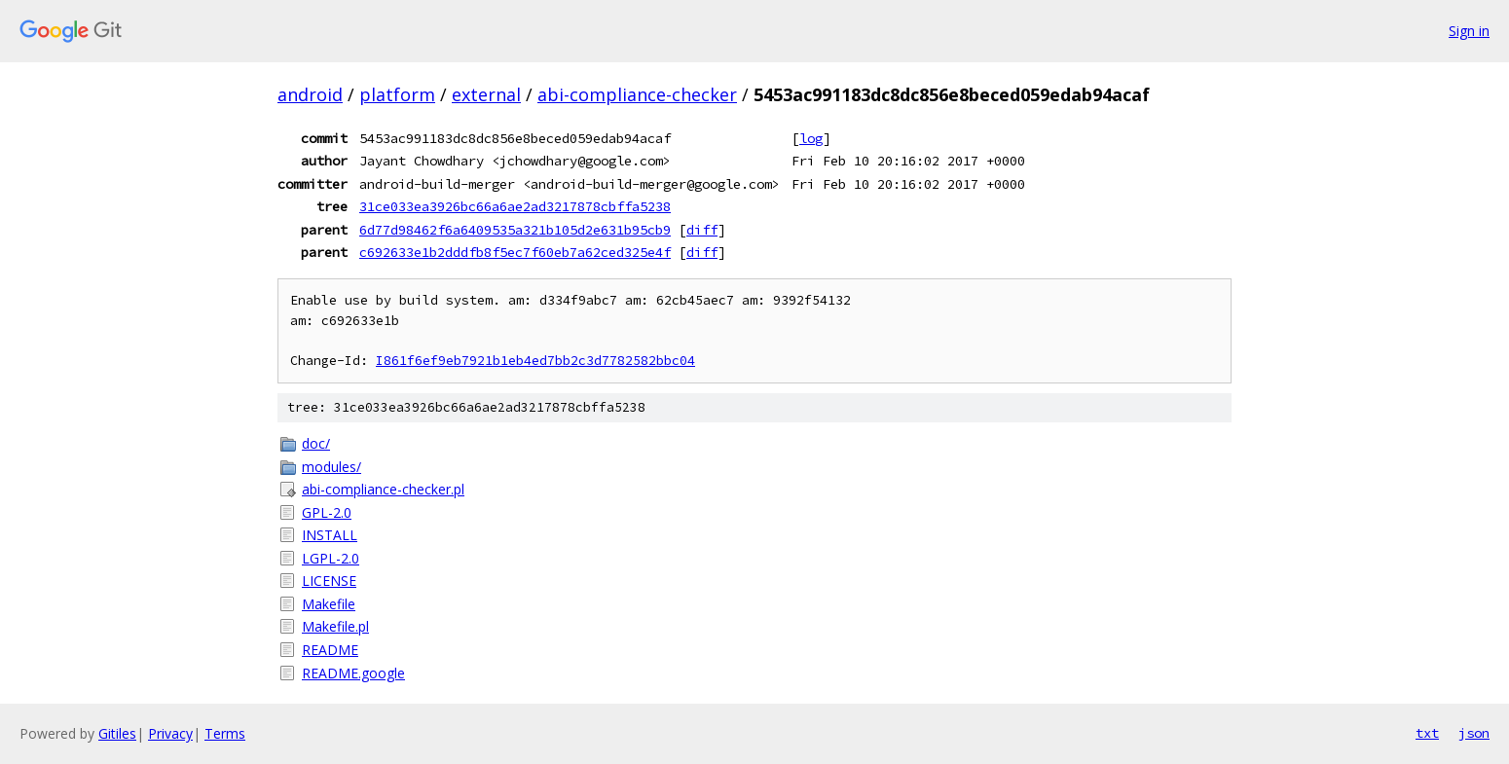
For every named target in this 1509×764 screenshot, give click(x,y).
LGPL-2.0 (330, 558)
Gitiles (117, 733)
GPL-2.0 (326, 512)
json (1474, 733)
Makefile (328, 604)
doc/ (316, 443)
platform (397, 94)
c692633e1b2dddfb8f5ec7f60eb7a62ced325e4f (515, 252)
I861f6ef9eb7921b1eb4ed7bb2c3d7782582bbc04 (535, 360)
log (811, 138)
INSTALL (329, 535)
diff (702, 229)
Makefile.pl (335, 626)
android (310, 94)
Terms (224, 733)
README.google (353, 673)
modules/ (331, 466)
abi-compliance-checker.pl (383, 489)
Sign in (1469, 30)
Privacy (170, 733)
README (330, 649)
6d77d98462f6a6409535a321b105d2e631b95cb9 (515, 229)
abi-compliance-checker (637, 94)
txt (1427, 733)
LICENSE (329, 580)
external (486, 94)
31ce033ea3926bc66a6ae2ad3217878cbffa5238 (515, 206)
